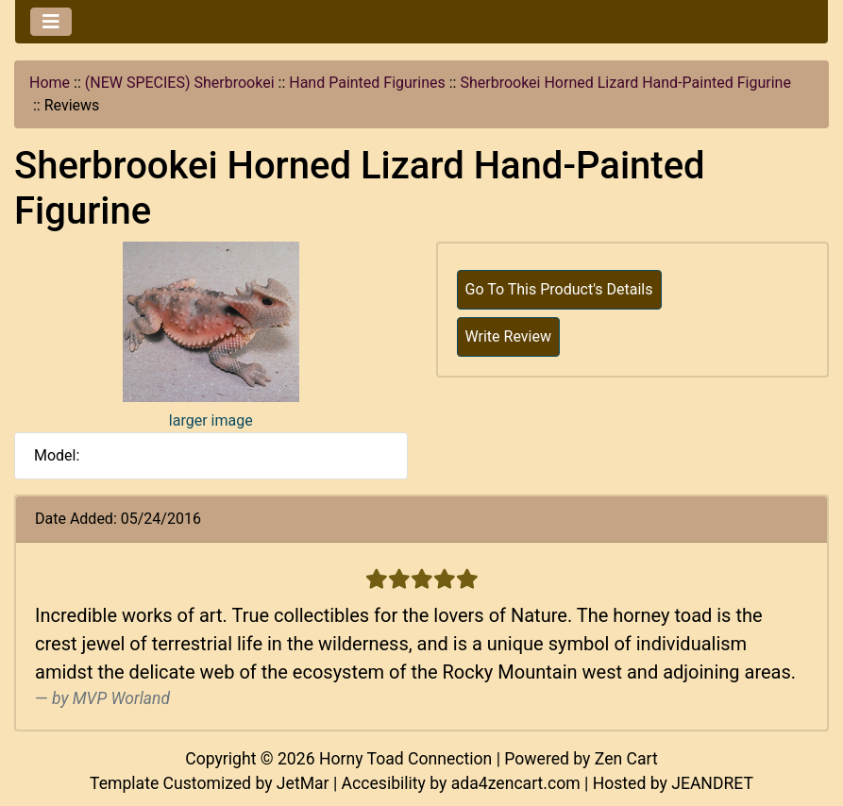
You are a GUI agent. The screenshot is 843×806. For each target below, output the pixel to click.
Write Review (508, 336)
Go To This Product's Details (559, 289)
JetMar (303, 783)
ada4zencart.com (516, 783)
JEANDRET (712, 783)
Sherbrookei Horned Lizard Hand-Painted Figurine (625, 83)
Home (49, 83)
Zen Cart (626, 758)
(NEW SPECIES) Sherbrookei (180, 83)
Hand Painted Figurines (367, 83)
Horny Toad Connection (405, 758)
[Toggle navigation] (51, 22)
